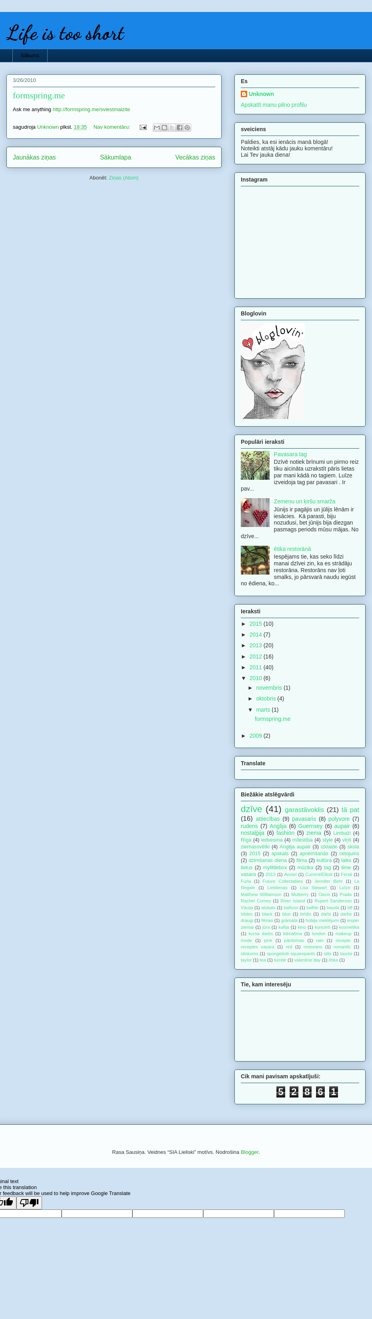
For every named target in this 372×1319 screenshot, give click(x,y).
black (267, 914)
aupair (342, 826)
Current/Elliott (318, 874)
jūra (266, 927)
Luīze (344, 887)
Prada (346, 894)
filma (301, 860)
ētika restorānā (292, 549)
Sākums (30, 55)
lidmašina (292, 933)
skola (353, 847)
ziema (313, 833)
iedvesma (272, 840)
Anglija (278, 826)
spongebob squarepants (291, 953)
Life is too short (65, 33)
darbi (326, 914)
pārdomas (294, 940)
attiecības (268, 819)
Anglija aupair (295, 847)
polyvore (339, 819)
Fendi (346, 874)
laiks (346, 860)
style (327, 840)
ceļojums (349, 853)
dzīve (251, 809)
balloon (291, 907)
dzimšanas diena (268, 860)
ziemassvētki (255, 847)
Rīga (246, 840)
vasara (248, 874)
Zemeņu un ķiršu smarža (305, 501)
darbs (346, 914)
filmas (267, 920)
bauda (333, 907)
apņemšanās (314, 853)
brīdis (305, 914)
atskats (268, 907)
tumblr (280, 960)
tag (327, 867)
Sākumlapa (115, 157)
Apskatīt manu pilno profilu (274, 105)
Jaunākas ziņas (34, 157)
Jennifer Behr (328, 881)
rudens (249, 826)
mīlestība (302, 840)
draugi (247, 920)
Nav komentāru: (113, 127)
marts (264, 709)
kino (302, 927)
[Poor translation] (29, 1202)
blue (286, 914)
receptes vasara (257, 946)
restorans (313, 946)
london (319, 933)
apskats (279, 853)
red (289, 946)
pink (268, 940)
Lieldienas (278, 887)
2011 (257, 667)
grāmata (289, 920)
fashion (285, 833)
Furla (246, 881)
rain (320, 940)
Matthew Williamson (261, 894)
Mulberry (300, 894)
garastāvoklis (304, 810)
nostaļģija (252, 833)
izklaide (329, 847)
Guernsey (310, 826)
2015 (257, 624)
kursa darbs (260, 933)
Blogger (249, 1152)
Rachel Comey (256, 900)
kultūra (324, 860)
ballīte (312, 907)
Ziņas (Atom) (123, 178)
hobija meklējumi (322, 920)
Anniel (290, 874)
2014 (257, 634)
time (346, 867)
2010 (257, 678)
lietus (246, 867)
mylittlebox (275, 867)
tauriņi (346, 953)
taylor (246, 960)
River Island (292, 900)
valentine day (307, 960)
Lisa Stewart (313, 887)
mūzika (305, 867)
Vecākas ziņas (195, 157)
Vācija (247, 907)
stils (327, 953)
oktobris (266, 698)
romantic (342, 946)
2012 (257, 656)
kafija (284, 927)
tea (263, 960)
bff (350, 907)
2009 (257, 735)
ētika (333, 960)
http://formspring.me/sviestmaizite (91, 109)
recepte (343, 940)
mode (246, 940)
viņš (346, 840)
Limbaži (341, 833)
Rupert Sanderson (333, 900)
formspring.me (39, 95)
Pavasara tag (290, 454)
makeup (344, 933)
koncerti (322, 927)
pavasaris (304, 819)
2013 (257, 645)
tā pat (350, 810)
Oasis (324, 894)
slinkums (249, 953)
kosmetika (349, 927)
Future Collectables (282, 881)
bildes (246, 914)
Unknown (261, 94)
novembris (269, 687)
